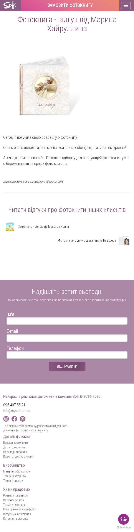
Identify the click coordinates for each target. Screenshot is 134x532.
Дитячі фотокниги (14, 447)
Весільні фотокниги (15, 442)
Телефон (15, 348)
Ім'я (10, 314)
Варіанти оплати (13, 500)
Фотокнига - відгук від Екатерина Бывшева (94, 240)
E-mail (12, 331)
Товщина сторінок (14, 476)
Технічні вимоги (13, 480)
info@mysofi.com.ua (16, 411)
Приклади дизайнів (15, 452)
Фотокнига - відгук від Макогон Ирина (36, 227)
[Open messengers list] (123, 519)
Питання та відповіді (15, 518)
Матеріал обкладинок (16, 471)
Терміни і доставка (14, 504)
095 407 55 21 (14, 405)
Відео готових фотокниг (18, 456)
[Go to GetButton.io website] (124, 527)
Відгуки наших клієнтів (17, 514)
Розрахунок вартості (16, 495)
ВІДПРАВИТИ (67, 366)
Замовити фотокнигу (70, 5)
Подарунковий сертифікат (19, 509)
